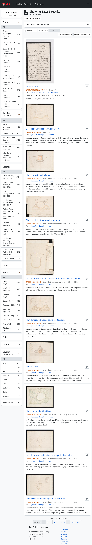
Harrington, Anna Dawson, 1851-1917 (11, 202)
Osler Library (11, 134)
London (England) (11, 295)
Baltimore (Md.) (11, 305)
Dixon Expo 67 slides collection (11, 77)
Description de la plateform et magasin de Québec (49, 455)
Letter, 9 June (32, 86)
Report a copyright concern (64, 541)
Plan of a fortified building (38, 175)
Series (11, 392)
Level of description (8, 353)
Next (79, 522)
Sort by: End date (65, 35)
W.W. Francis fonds (11, 90)
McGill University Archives (11, 126)
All (4, 27)
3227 (73, 522)
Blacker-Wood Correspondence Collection (11, 69)
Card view (43, 31)
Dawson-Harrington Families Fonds (11, 34)
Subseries (11, 376)
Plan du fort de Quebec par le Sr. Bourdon (45, 320)
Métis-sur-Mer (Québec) (11, 310)
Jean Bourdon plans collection (42, 135)
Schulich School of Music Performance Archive (11, 52)
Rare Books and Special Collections (11, 139)
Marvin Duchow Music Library (11, 147)
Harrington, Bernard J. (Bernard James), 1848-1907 (11, 242)
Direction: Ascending (81, 35)
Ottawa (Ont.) (11, 301)
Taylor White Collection (11, 61)
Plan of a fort (32, 366)
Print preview (30, 31)
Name (6, 265)
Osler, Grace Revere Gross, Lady (11, 231)
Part (11, 384)
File (11, 367)
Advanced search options (37, 24)
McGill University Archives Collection (11, 104)
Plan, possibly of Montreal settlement (43, 220)
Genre (6, 344)
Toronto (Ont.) (11, 316)
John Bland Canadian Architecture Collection (11, 156)
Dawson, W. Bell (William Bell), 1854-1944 (11, 251)
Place (5, 272)
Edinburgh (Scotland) (11, 329)
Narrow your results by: (11, 14)
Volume (11, 396)
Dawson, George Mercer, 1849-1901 (11, 193)
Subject (6, 337)
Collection (11, 388)
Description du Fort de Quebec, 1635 (43, 129)
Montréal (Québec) (11, 289)
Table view (54, 31)
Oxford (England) (11, 282)
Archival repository (7, 114)
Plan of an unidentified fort (38, 411)
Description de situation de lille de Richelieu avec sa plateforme (55, 278)
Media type (8, 402)
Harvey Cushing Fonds (11, 43)
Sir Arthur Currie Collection (11, 83)
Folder (11, 372)
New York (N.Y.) (11, 320)
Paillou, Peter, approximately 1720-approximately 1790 (11, 214)
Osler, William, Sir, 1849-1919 (11, 177)
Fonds (11, 380)
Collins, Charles (11, 258)
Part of (6, 22)
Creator (6, 166)
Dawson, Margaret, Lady (11, 224)
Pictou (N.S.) (11, 324)
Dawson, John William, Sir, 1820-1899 (11, 184)
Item (11, 363)
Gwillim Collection (11, 96)
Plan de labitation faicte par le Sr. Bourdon (45, 498)
